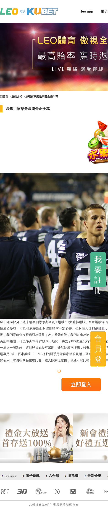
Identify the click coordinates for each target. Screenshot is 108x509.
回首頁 (4, 96)
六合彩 (54, 476)
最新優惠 (94, 476)
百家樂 (93, 322)
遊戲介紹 (16, 96)
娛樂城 (88, 347)
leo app (87, 11)
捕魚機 (73, 476)
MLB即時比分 (9, 322)
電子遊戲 (33, 476)
